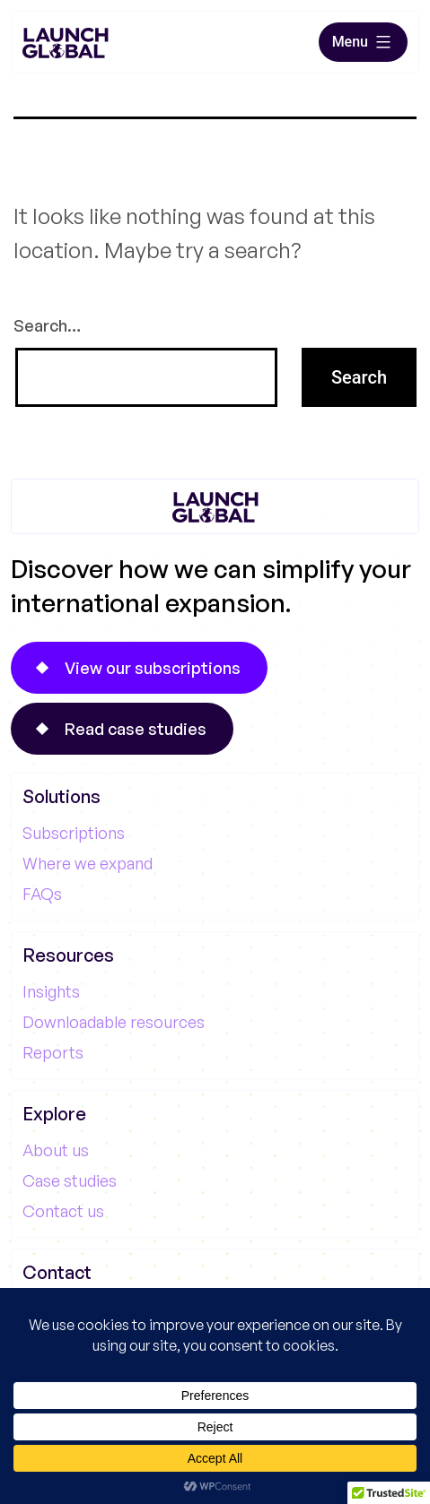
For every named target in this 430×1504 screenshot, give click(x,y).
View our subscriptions (153, 668)
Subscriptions (73, 833)
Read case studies (135, 729)
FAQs (42, 893)
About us (55, 1150)
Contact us (63, 1211)
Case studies (69, 1180)
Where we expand (87, 863)
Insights (51, 991)
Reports (52, 1052)
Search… (47, 325)
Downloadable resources (113, 1022)
